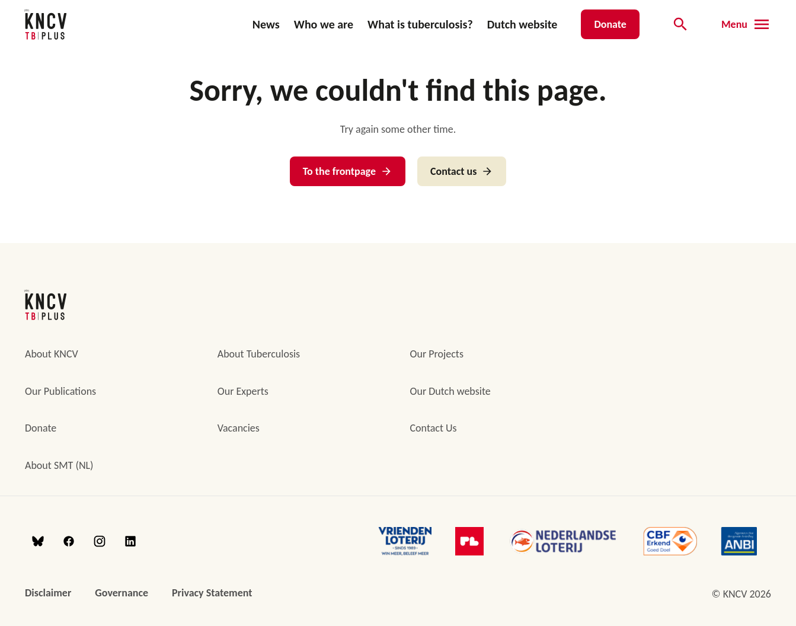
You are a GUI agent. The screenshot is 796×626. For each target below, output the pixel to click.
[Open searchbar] (680, 24)
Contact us (461, 171)
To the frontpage (347, 171)
